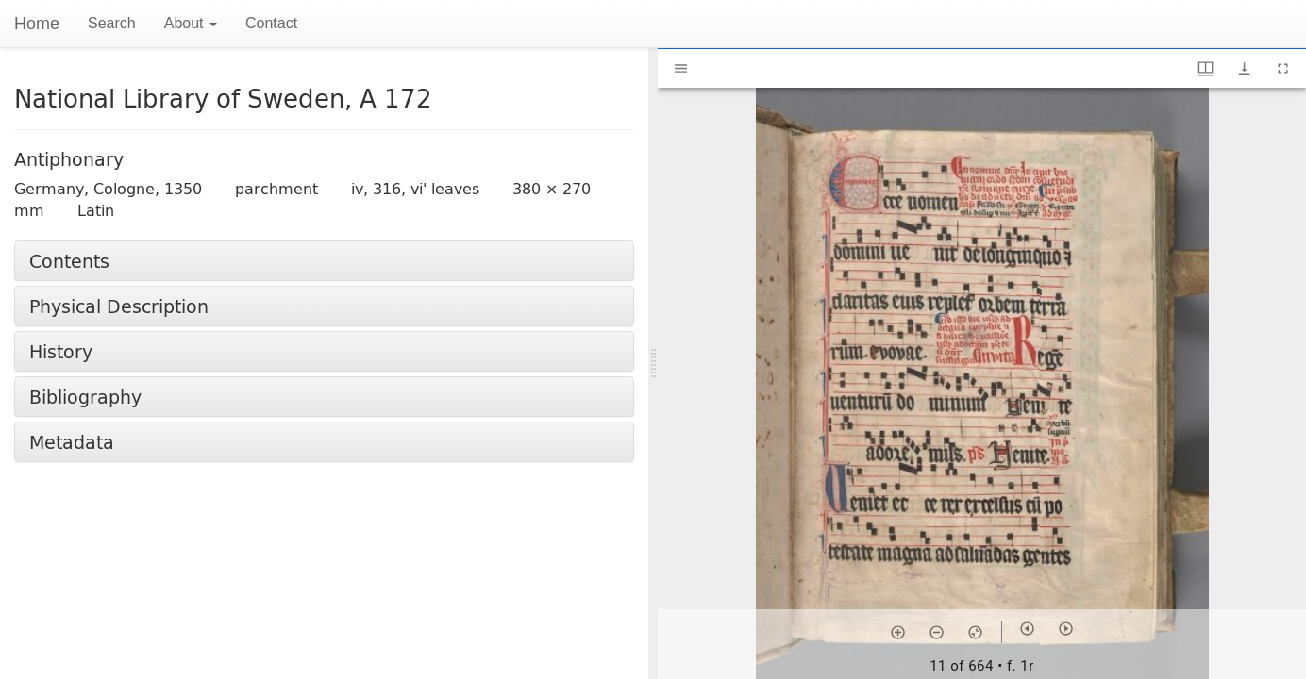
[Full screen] (1283, 68)
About (190, 23)
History (60, 351)
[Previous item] (1027, 628)
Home (36, 23)
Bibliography (85, 396)
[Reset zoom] (975, 631)
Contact (271, 23)
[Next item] (1065, 628)
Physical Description (119, 306)
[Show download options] (1244, 68)
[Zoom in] (898, 631)
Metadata (71, 441)
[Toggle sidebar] (680, 68)
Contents (69, 260)
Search (112, 23)
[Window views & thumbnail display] (1205, 68)
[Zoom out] (936, 631)
